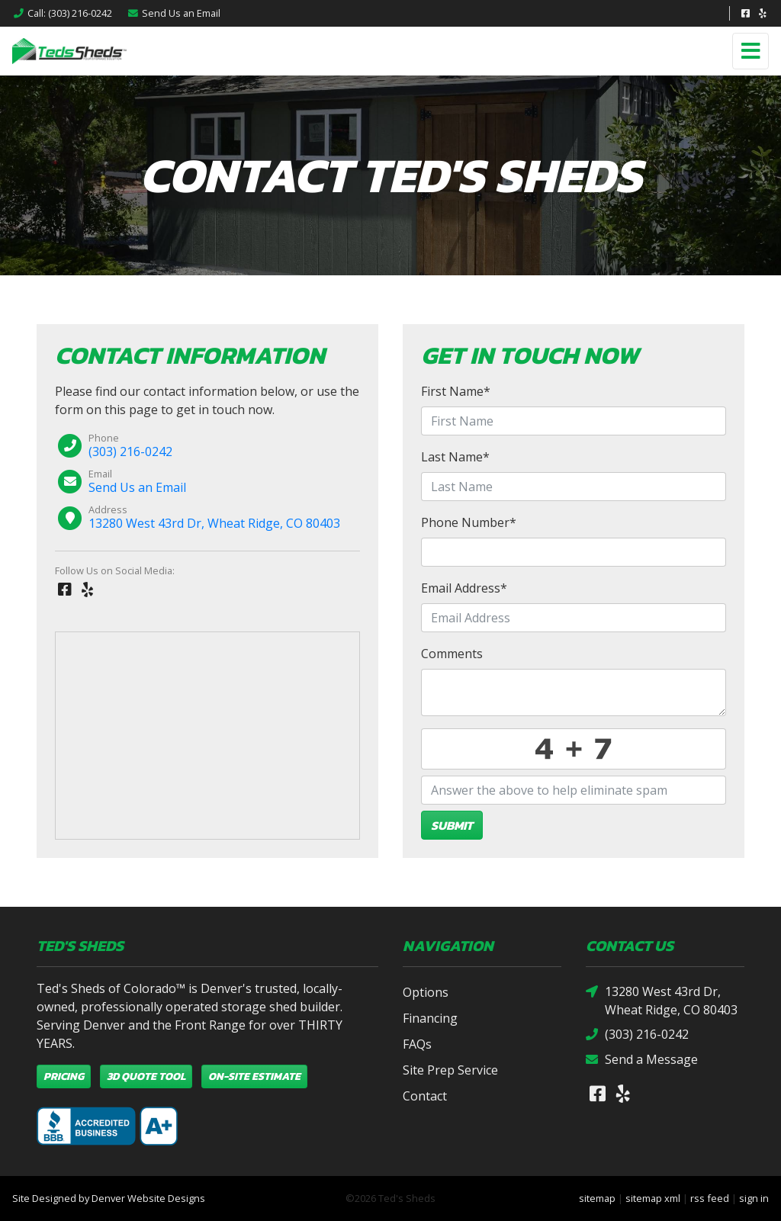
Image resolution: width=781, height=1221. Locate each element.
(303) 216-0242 (130, 451)
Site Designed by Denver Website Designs (108, 1198)
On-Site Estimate (254, 1076)
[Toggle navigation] (750, 51)
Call (62, 13)
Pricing (63, 1076)
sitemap (597, 1198)
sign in (754, 1198)
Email (173, 13)
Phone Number (468, 522)
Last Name (455, 456)
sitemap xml (652, 1198)
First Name (455, 391)
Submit (452, 825)
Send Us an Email (137, 487)
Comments (452, 653)
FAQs (417, 1044)
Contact (425, 1096)
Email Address (464, 588)
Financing (430, 1018)
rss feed (709, 1198)
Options (425, 992)
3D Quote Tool (146, 1076)
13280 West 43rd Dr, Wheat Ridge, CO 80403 (214, 523)
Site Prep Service (450, 1070)
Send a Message (642, 1059)
